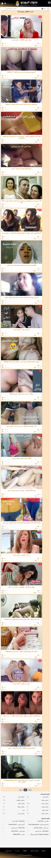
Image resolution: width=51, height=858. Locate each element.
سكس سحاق (13, 807)
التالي (30, 790)
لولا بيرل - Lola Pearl (37, 821)
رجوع (21, 790)
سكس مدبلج (37, 800)
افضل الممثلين (45, 818)
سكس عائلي (13, 803)
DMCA (43, 851)
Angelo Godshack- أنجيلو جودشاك (37, 834)
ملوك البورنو (27, 855)
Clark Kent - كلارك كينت (13, 821)
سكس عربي (13, 813)
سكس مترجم (37, 803)
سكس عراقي (37, 813)
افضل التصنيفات (44, 794)
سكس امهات (37, 810)
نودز (13, 810)
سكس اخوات (37, 807)
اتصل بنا (17, 851)
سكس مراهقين (13, 800)
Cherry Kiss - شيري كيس (13, 828)
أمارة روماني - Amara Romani (13, 824)
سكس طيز (37, 797)
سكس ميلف (13, 797)
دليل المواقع (9, 851)
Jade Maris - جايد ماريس (37, 831)
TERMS (25, 851)
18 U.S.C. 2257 (34, 851)
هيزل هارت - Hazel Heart (13, 831)
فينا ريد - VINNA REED (13, 834)
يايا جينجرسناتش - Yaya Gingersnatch (37, 824)
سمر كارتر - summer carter (37, 828)
